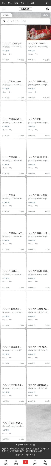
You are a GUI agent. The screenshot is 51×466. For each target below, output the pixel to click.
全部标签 (6, 15)
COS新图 (5, 51)
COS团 (32, 445)
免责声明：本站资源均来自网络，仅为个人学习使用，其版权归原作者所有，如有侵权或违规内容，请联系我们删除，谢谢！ (25, 450)
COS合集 (31, 51)
